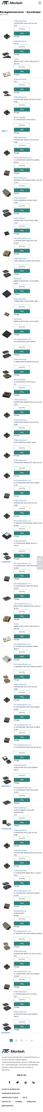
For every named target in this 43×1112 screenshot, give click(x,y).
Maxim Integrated (19, 117)
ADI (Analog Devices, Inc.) (22, 158)
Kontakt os (6, 1101)
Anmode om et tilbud (10, 1097)
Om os (25, 1097)
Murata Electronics (20, 178)
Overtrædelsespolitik (11, 1093)
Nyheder (18, 1101)
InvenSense (18, 279)
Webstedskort (7, 1106)
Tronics (16, 59)
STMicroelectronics (20, 21)
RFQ (21, 33)
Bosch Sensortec (19, 218)
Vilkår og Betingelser (10, 1089)
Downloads (31, 1101)
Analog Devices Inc (20, 41)
